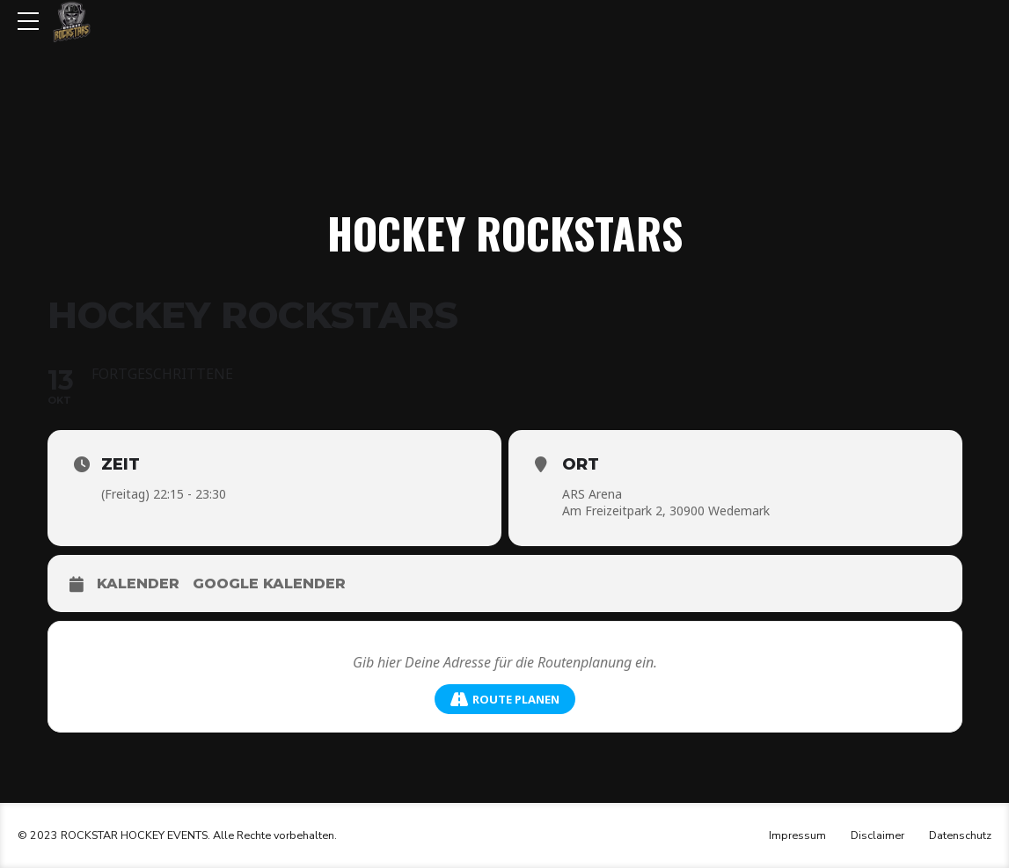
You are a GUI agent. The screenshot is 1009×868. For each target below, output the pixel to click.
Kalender (138, 583)
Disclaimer (877, 835)
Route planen (504, 699)
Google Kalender (269, 583)
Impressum (797, 835)
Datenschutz (960, 835)
